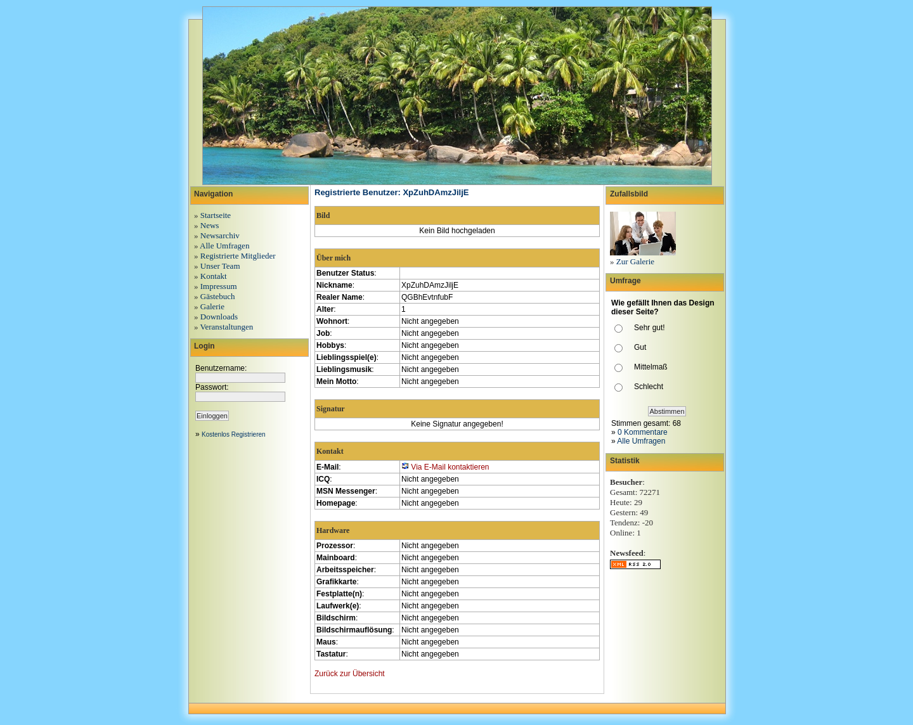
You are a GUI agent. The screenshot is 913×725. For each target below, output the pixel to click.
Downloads (219, 316)
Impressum (218, 286)
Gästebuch (217, 296)
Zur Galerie (635, 261)
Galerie (212, 306)
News (209, 225)
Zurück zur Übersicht (349, 673)
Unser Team (220, 266)
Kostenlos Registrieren (234, 434)
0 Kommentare (643, 432)
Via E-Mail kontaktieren (450, 467)
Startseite (215, 215)
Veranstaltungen (227, 326)
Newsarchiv (220, 235)
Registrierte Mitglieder (238, 255)
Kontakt (213, 276)
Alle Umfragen (224, 245)
